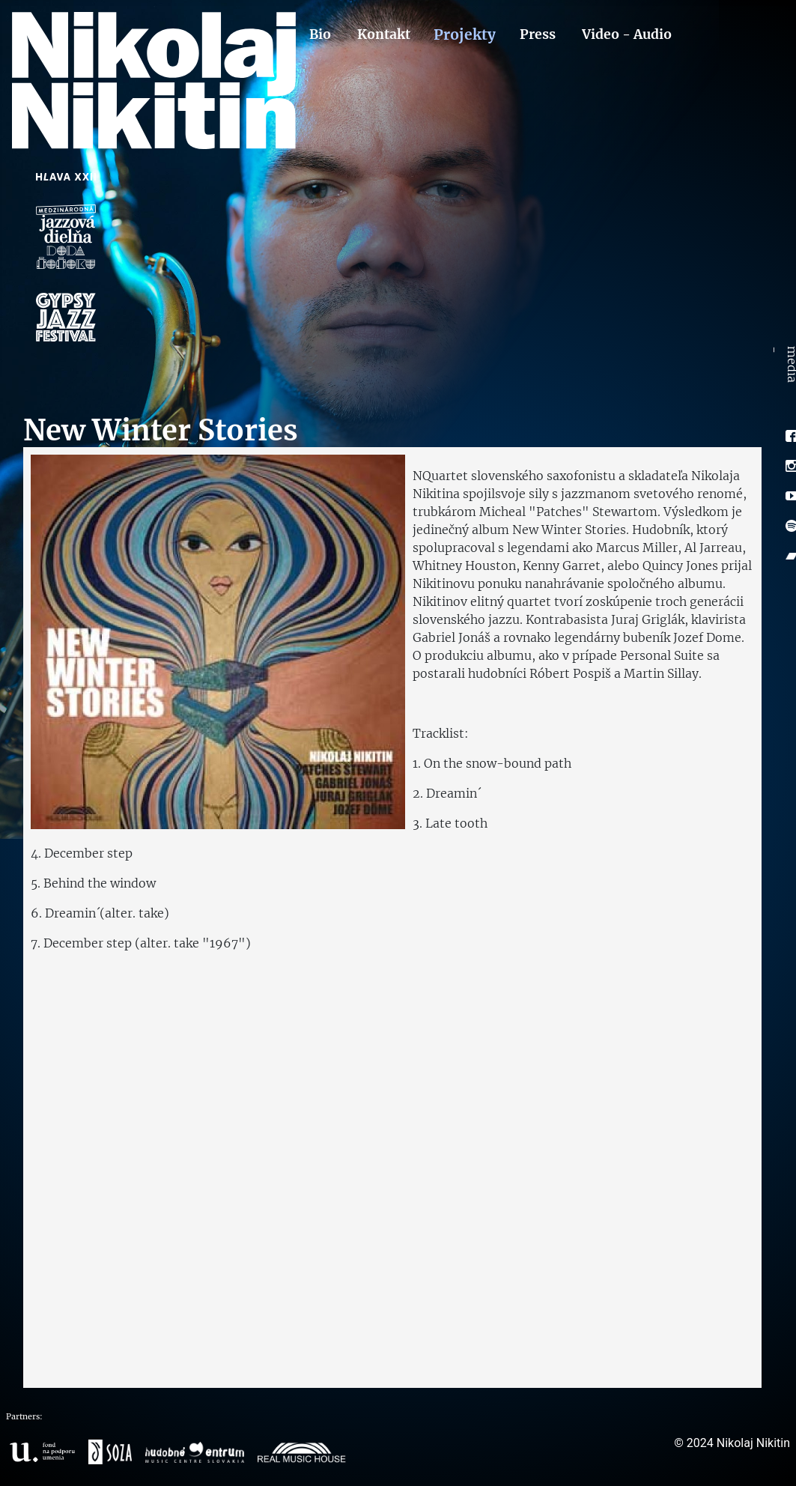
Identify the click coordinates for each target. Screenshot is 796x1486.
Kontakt (383, 34)
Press (538, 34)
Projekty (465, 34)
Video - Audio (627, 34)
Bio (320, 34)
